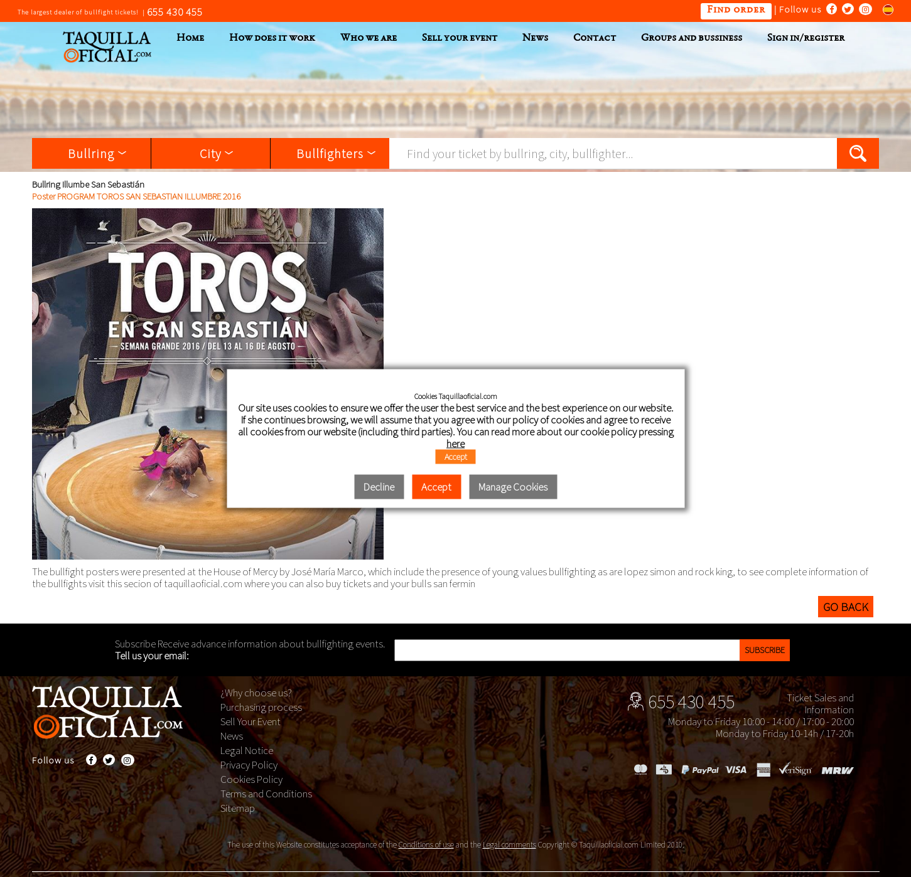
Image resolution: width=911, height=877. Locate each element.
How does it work (272, 38)
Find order (736, 10)
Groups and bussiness (691, 38)
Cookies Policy (251, 779)
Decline (379, 486)
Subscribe (765, 650)
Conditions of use (426, 844)
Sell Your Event (250, 721)
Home (190, 38)
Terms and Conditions (266, 793)
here (455, 443)
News (535, 38)
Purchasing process (261, 707)
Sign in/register (805, 38)
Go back (845, 606)
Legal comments (509, 844)
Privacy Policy (249, 765)
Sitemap (237, 808)
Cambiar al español (884, 9)
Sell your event (459, 38)
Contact (594, 38)
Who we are (368, 38)
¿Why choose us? (256, 692)
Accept (456, 456)
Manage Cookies (512, 486)
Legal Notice (246, 750)
